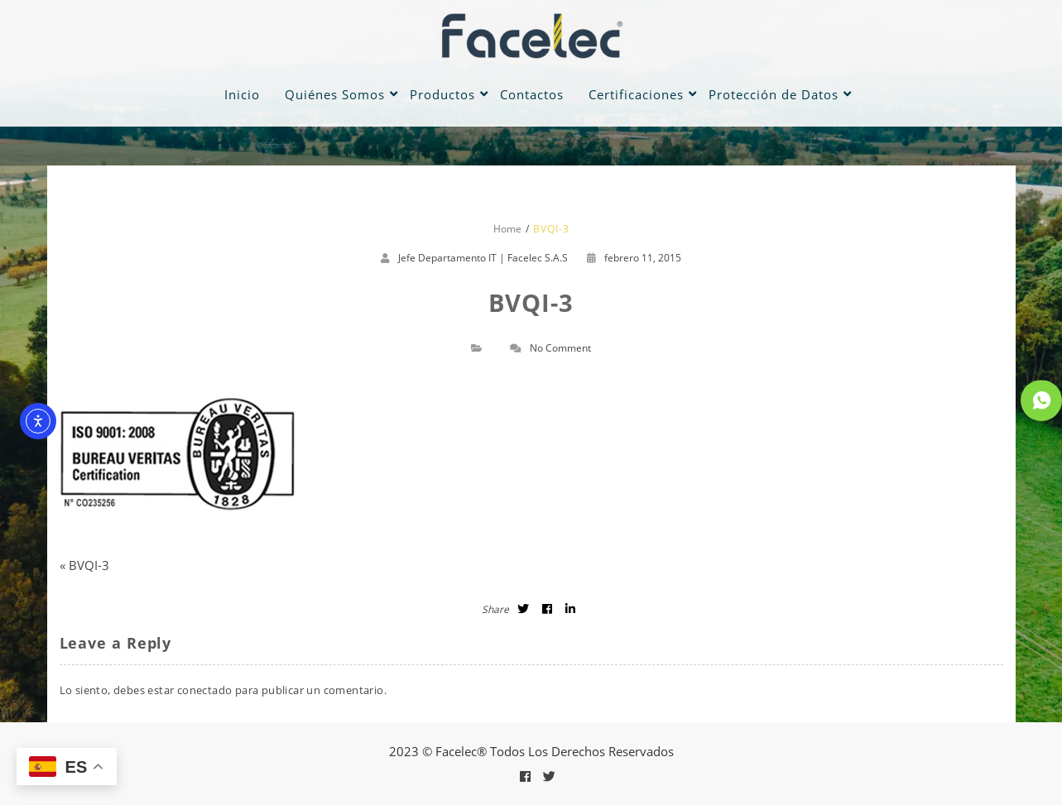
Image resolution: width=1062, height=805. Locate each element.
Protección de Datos (774, 94)
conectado (205, 690)
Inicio (242, 94)
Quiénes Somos (335, 94)
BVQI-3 (89, 565)
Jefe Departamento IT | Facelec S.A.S (483, 258)
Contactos (532, 94)
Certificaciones (636, 94)
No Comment (560, 348)
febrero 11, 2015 (634, 258)
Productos (442, 94)
